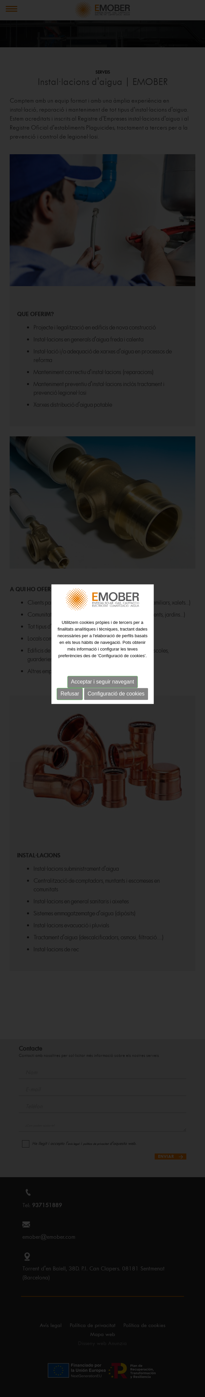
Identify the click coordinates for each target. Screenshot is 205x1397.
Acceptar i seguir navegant (102, 655)
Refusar (69, 667)
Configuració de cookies (116, 667)
